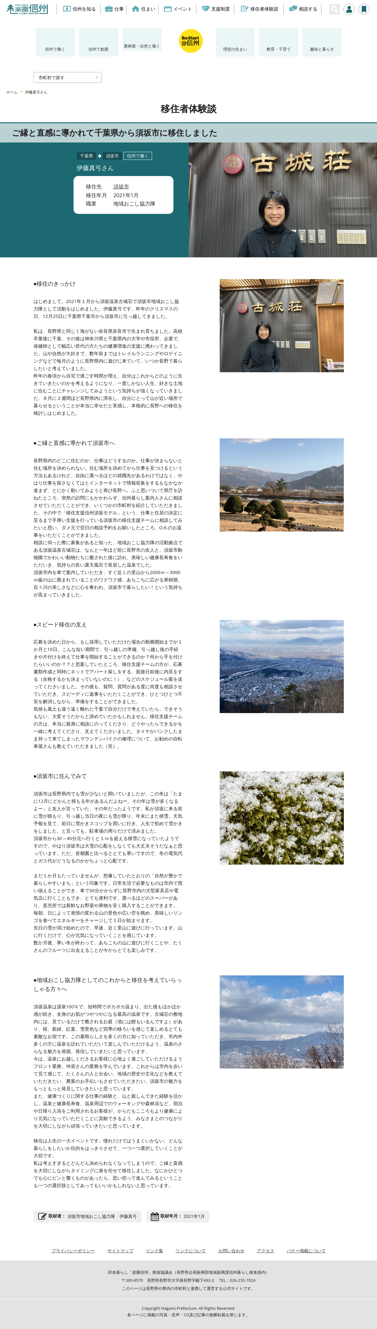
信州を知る (79, 9)
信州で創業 (98, 49)
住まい (143, 9)
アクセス (265, 1251)
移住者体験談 (259, 9)
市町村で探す (51, 77)
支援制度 (216, 9)
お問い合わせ (231, 1251)
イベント (178, 9)
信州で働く (55, 49)
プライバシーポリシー (73, 1251)
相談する (303, 9)
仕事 (114, 9)
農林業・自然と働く (142, 46)
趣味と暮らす (322, 49)
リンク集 (154, 1251)
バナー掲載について (306, 1251)
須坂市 (121, 186)
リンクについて (191, 1251)
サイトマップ (120, 1251)
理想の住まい (235, 49)
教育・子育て (279, 49)
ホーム (11, 92)
